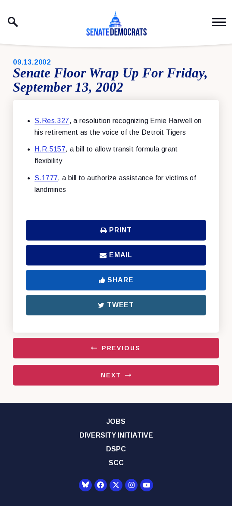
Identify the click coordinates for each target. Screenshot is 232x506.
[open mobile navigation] (219, 22)
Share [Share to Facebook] (116, 280)
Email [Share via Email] (116, 255)
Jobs (116, 421)
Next (111, 375)
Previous (121, 348)
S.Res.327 (51, 120)
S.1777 (46, 178)
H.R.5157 (50, 149)
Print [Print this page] (116, 230)
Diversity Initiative (116, 435)
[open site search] (13, 22)
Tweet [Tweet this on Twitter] (116, 305)
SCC (116, 462)
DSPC (116, 449)
